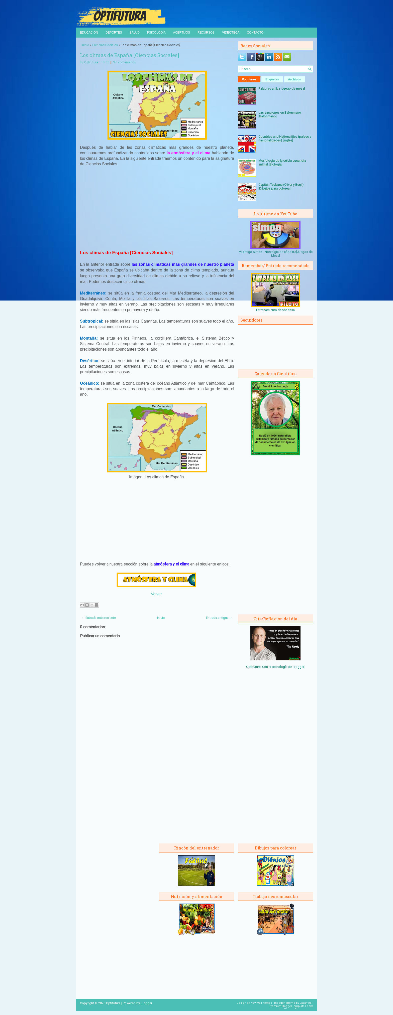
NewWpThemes (261, 1002)
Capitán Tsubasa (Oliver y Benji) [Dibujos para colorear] (281, 186)
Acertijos (181, 32)
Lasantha (306, 1002)
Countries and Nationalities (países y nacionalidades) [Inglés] (284, 138)
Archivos (294, 79)
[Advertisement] (157, 208)
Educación (89, 32)
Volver (156, 594)
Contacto (255, 32)
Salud (135, 32)
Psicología (156, 32)
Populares (249, 79)
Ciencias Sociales (105, 45)
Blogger (298, 667)
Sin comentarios (124, 62)
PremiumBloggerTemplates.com (291, 1006)
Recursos (206, 32)
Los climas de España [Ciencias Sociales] (129, 55)
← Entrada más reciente (98, 618)
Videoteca (230, 32)
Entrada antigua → (219, 618)
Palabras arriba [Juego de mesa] (281, 88)
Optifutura (91, 62)
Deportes (114, 32)
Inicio (85, 45)
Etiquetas (272, 79)
